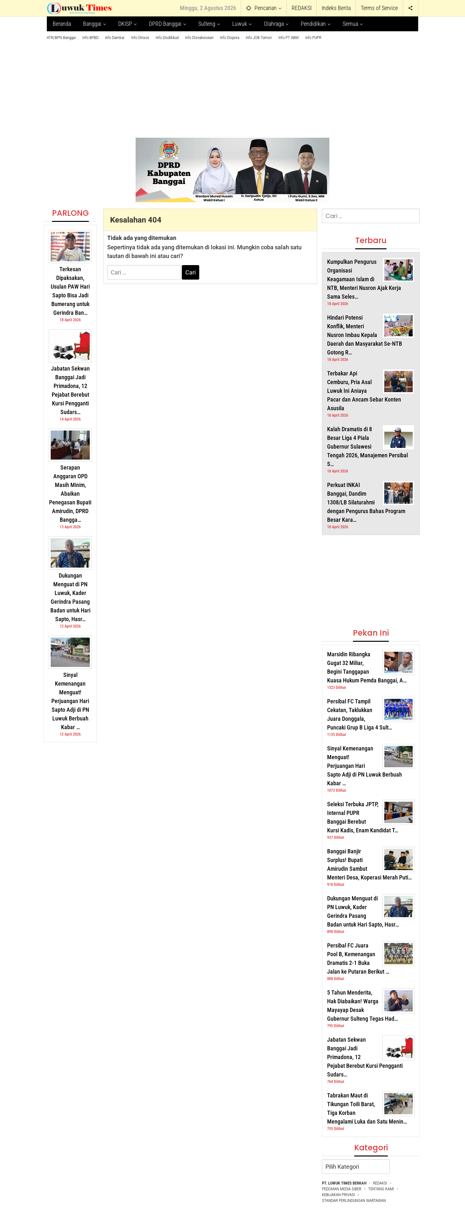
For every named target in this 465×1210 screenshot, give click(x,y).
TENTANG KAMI (381, 1188)
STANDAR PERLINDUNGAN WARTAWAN (354, 1200)
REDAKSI (380, 1183)
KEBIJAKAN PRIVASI (338, 1194)
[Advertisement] (232, 86)
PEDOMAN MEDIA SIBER (341, 1188)
